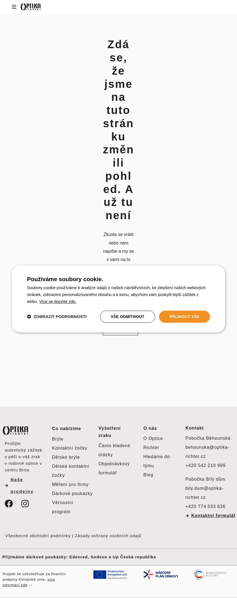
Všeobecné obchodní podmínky (38, 535)
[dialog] (118, 298)
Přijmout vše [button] (184, 316)
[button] (57, 316)
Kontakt (194, 428)
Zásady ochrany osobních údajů (109, 535)
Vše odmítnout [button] (127, 316)
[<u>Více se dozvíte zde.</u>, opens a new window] (57, 301)
